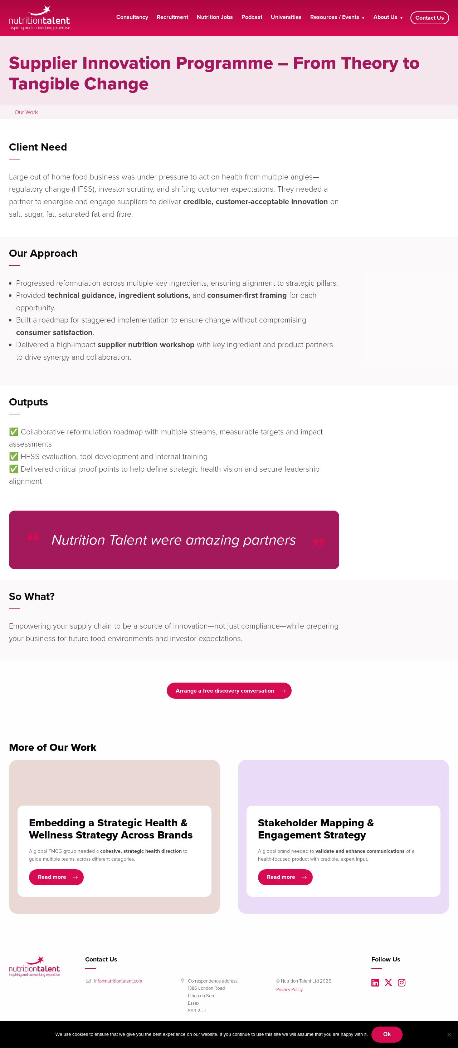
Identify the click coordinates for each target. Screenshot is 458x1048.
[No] (449, 1034)
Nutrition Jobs (215, 17)
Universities (286, 17)
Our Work (26, 112)
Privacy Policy (289, 990)
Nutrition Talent (41, 17)
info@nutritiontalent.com (118, 981)
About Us (386, 17)
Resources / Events (334, 17)
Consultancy (132, 17)
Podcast (252, 17)
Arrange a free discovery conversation (225, 690)
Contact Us (429, 17)
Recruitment (172, 17)
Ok (387, 1034)
